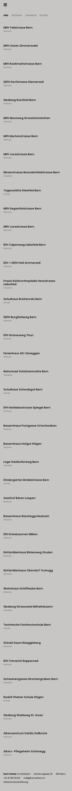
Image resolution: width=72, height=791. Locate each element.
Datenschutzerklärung (15, 782)
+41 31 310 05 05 (11, 778)
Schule (43, 15)
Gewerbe (31, 15)
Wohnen (17, 15)
